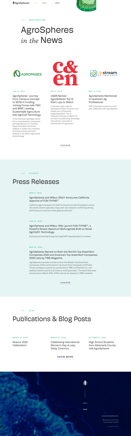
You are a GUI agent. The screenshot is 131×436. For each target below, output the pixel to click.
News (57, 3)
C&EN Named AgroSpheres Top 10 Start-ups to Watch (62, 99)
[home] (21, 3)
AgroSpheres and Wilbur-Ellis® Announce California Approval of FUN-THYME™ (59, 199)
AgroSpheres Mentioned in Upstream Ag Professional (103, 99)
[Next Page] (65, 145)
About (44, 3)
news (85, 409)
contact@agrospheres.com (110, 416)
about (85, 403)
